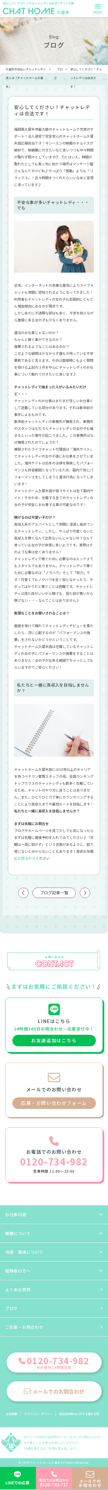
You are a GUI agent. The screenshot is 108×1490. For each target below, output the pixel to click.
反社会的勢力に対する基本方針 (79, 1414)
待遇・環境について (24, 1252)
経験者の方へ (18, 1271)
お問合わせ (27, 858)
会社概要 (11, 1414)
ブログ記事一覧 (54, 892)
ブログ (11, 1308)
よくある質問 (18, 1289)
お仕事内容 (15, 1214)
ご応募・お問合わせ (24, 1327)
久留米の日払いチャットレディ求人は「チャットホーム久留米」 (26, 78)
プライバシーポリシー (38, 1414)
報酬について (18, 1233)
